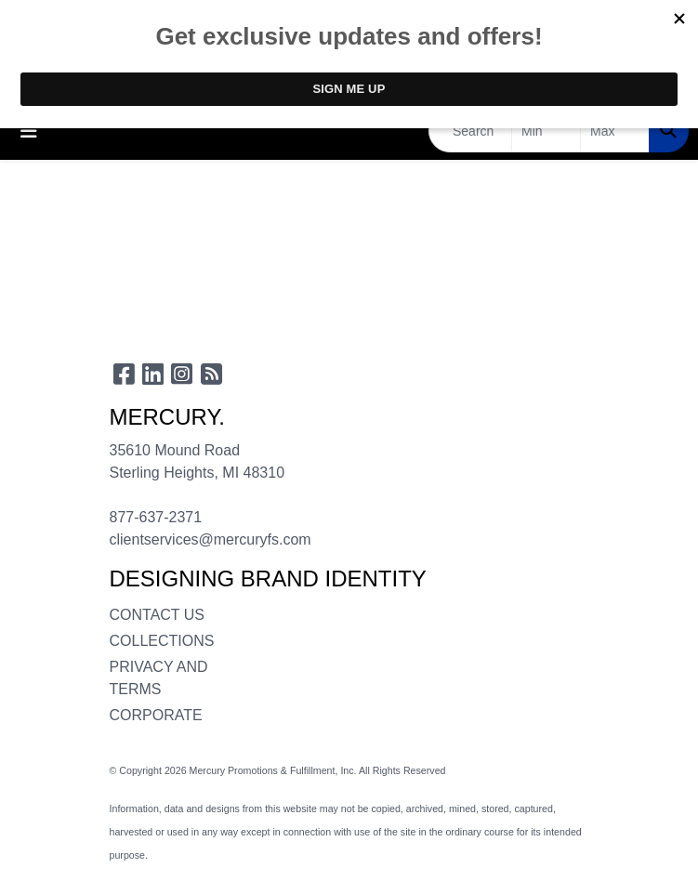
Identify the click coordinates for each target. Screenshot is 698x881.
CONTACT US (157, 615)
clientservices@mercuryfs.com (210, 539)
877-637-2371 (156, 517)
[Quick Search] (470, 131)
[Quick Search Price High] (615, 131)
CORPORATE (156, 715)
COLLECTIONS (161, 641)
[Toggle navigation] (28, 131)
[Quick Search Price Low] (546, 131)
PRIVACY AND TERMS (159, 678)
